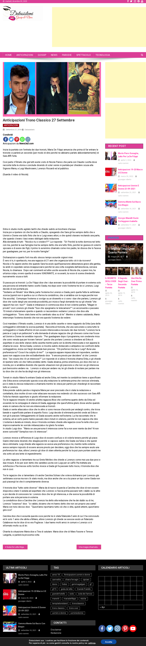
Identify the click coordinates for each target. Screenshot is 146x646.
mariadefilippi (70, 598)
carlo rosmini (123, 163)
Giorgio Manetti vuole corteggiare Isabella (128, 219)
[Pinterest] (125, 628)
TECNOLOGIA (103, 55)
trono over (73, 608)
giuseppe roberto (124, 180)
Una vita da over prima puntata (136, 281)
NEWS (54, 55)
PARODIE (67, 55)
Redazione (56, 633)
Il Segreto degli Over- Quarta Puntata (121, 250)
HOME (8, 55)
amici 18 (56, 575)
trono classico (58, 608)
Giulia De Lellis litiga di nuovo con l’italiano (17, 547)
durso (54, 584)
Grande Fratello (84, 589)
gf (91, 584)
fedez (64, 584)
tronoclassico (78, 603)
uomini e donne (59, 613)
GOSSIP (42, 55)
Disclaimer (56, 629)
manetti (55, 598)
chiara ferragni (71, 579)
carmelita (56, 579)
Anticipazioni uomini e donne (77, 575)
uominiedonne (76, 613)
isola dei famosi (85, 594)
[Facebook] (102, 628)
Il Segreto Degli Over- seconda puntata (123, 283)
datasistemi (30, 130)
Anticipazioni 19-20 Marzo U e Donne (130, 171)
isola (72, 594)
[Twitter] (109, 628)
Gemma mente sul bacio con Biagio (129, 203)
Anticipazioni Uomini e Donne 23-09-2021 (128, 187)
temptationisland (60, 603)
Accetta (108, 642)
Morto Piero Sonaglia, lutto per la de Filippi (128, 155)
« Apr (102, 607)
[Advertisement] (99, 27)
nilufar (83, 598)
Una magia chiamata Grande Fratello (90, 547)
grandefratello (58, 594)
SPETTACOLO (83, 55)
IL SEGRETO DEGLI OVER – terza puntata (110, 283)
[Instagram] (117, 628)
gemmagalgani (78, 584)
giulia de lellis (67, 589)
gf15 (54, 589)
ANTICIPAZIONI (24, 55)
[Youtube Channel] (132, 628)
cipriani (86, 579)
